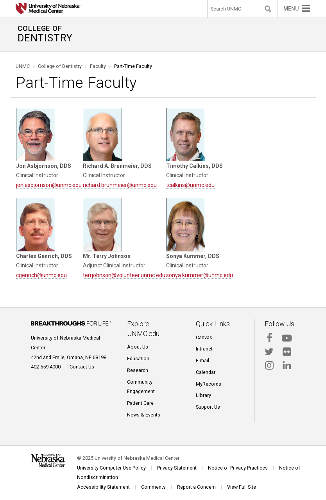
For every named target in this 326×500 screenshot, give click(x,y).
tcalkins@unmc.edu (190, 185)
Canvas (204, 337)
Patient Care (140, 403)
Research (137, 370)
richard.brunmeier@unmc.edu (120, 185)
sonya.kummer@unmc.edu (199, 275)
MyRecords (208, 384)
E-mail (202, 360)
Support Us (208, 407)
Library (203, 395)
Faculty (98, 66)
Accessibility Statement (103, 487)
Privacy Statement (177, 468)
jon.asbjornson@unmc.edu (49, 185)
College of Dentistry (60, 66)
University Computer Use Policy (111, 468)
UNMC (23, 66)
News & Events (143, 415)
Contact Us (82, 367)
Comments (153, 487)
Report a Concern (196, 487)
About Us (137, 347)
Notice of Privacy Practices (238, 468)
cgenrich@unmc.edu (41, 275)
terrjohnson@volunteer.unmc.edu (124, 275)
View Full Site (241, 487)
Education (138, 358)
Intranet (204, 349)
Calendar (205, 372)
